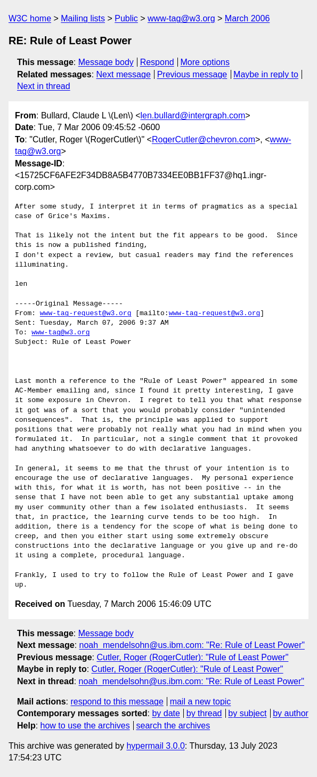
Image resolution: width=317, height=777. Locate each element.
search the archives (173, 725)
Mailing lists (83, 18)
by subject (247, 713)
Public (126, 18)
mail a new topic (200, 701)
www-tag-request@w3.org (86, 313)
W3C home (30, 18)
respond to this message (116, 701)
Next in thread (43, 86)
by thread (204, 713)
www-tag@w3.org (181, 18)
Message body (106, 62)
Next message (123, 74)
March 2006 (247, 18)
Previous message (192, 74)
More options (205, 62)
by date (166, 713)
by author (290, 713)
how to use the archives (85, 725)
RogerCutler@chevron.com (203, 139)
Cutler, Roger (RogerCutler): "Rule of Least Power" (192, 657)
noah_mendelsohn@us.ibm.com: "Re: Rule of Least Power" (192, 645)
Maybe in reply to (265, 74)
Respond (157, 62)
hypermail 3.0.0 (155, 745)
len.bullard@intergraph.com (193, 115)
